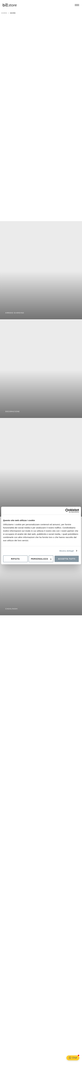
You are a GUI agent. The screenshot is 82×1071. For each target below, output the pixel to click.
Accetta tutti (66, 559)
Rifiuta (15, 559)
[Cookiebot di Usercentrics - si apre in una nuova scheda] (67, 511)
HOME (4, 13)
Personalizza (41, 559)
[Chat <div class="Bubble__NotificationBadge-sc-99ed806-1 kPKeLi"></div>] (70, 1057)
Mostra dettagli (66, 551)
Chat (74, 1057)
